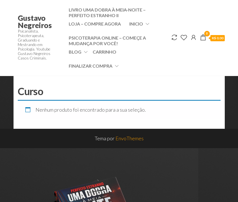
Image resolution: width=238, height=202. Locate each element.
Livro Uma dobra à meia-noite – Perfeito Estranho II (107, 12)
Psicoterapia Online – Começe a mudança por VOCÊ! (107, 40)
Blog (75, 51)
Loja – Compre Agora (95, 23)
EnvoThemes (129, 138)
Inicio (136, 23)
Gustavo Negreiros (35, 21)
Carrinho (104, 51)
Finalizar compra (90, 65)
